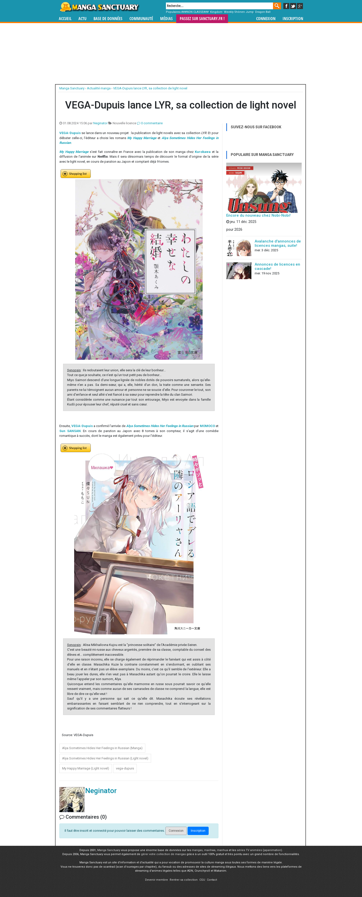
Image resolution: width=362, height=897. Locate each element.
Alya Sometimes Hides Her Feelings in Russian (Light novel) (105, 758)
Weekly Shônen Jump (239, 12)
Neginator (100, 123)
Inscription (293, 18)
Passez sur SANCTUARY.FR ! (202, 18)
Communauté (141, 18)
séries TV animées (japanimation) (259, 850)
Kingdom (216, 12)
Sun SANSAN (70, 431)
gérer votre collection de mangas (163, 854)
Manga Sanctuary (108, 850)
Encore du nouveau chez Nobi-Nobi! (258, 215)
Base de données (108, 18)
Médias (166, 18)
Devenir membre (156, 879)
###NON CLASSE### (195, 12)
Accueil (65, 18)
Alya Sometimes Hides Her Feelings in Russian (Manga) (102, 748)
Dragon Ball (262, 12)
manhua (222, 850)
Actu (82, 18)
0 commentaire (150, 123)
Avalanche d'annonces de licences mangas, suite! (278, 243)
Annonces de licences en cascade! (277, 266)
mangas (197, 850)
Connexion (266, 18)
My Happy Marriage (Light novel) (85, 768)
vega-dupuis (125, 768)
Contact (212, 879)
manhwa (209, 850)
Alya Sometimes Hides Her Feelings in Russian (160, 426)
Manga (99, 7)
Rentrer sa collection (184, 879)
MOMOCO (207, 426)
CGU (202, 879)
